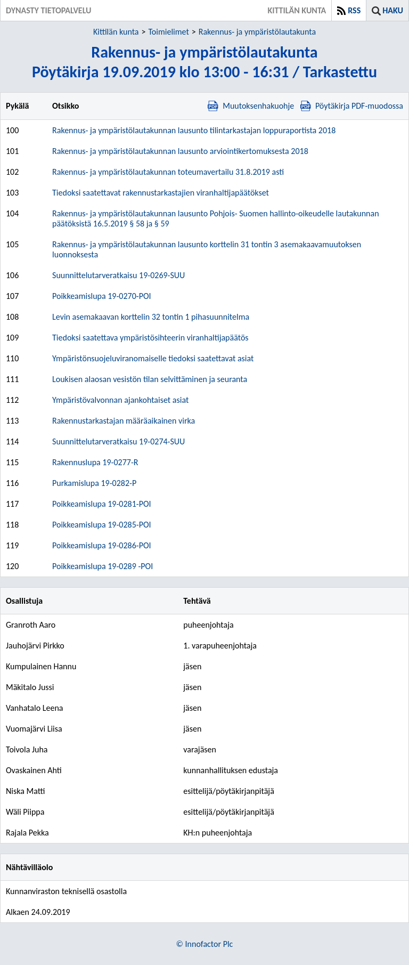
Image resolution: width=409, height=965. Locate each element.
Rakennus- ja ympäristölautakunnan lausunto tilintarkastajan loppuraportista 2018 (194, 130)
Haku (392, 10)
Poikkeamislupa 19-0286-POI (101, 545)
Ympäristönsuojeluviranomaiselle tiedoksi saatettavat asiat (152, 358)
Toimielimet (168, 32)
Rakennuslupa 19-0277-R (95, 462)
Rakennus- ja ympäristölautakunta (257, 32)
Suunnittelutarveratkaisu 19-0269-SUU (118, 275)
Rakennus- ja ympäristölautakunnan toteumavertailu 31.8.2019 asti (168, 172)
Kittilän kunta (116, 32)
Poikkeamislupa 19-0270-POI (101, 296)
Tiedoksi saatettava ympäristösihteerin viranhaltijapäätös (150, 338)
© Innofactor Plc (204, 944)
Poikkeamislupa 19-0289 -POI (102, 566)
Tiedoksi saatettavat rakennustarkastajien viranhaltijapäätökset (160, 193)
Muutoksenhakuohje (251, 106)
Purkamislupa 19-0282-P (94, 483)
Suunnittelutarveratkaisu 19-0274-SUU (118, 441)
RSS (354, 10)
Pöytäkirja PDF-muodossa (351, 106)
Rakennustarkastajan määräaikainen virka (123, 421)
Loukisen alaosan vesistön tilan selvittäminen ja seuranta (149, 379)
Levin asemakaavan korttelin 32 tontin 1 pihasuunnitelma (150, 317)
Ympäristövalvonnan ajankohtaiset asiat (120, 400)
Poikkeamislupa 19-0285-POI (101, 525)
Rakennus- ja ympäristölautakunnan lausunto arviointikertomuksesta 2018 (180, 151)
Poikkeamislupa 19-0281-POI (101, 504)
